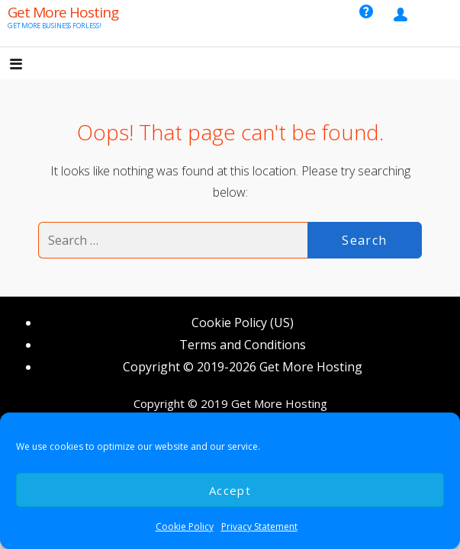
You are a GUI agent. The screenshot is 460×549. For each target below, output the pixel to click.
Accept (230, 490)
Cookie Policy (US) (242, 322)
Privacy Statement (259, 526)
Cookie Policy (185, 526)
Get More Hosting (63, 12)
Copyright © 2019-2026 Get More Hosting (242, 366)
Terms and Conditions (242, 344)
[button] (29, 65)
